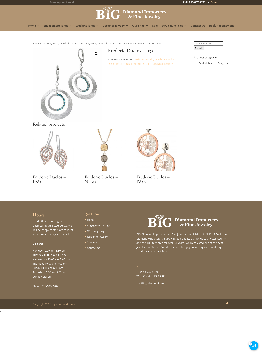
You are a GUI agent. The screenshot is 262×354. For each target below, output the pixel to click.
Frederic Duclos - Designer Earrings (117, 43)
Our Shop (138, 25)
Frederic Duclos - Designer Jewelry (79, 43)
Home (32, 25)
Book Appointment (221, 25)
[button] (96, 53)
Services (92, 242)
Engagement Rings (56, 25)
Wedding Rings (85, 25)
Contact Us (198, 25)
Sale (155, 25)
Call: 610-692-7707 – (196, 2)
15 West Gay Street (147, 271)
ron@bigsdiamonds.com (151, 283)
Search (199, 48)
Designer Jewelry (114, 25)
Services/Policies (172, 25)
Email (213, 2)
